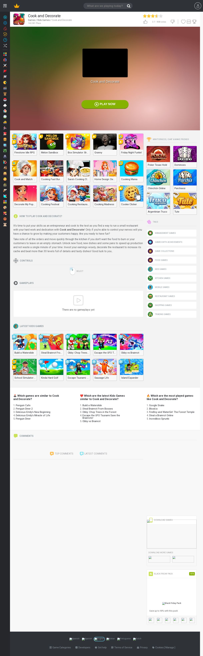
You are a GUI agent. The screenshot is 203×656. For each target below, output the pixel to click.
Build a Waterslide (92, 405)
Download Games (160, 520)
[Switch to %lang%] (72, 639)
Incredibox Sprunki (159, 418)
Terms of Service (121, 646)
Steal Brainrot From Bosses (97, 408)
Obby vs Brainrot (91, 421)
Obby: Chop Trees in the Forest (99, 412)
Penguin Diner (23, 418)
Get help (101, 646)
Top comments (62, 453)
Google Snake (156, 405)
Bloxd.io (153, 408)
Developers (83, 646)
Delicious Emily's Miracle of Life (33, 415)
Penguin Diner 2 (24, 408)
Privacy (142, 646)
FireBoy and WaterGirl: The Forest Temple (171, 412)
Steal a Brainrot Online (161, 415)
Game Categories (60, 646)
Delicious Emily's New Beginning (33, 412)
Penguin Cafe (23, 405)
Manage (169, 646)
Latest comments (93, 453)
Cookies (158, 646)
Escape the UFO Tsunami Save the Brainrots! (101, 416)
